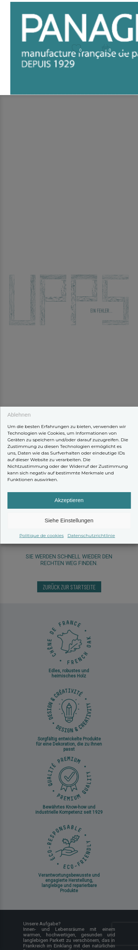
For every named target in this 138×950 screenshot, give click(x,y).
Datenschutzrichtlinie (91, 535)
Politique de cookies (41, 535)
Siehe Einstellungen (69, 520)
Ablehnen (19, 414)
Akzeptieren (69, 500)
